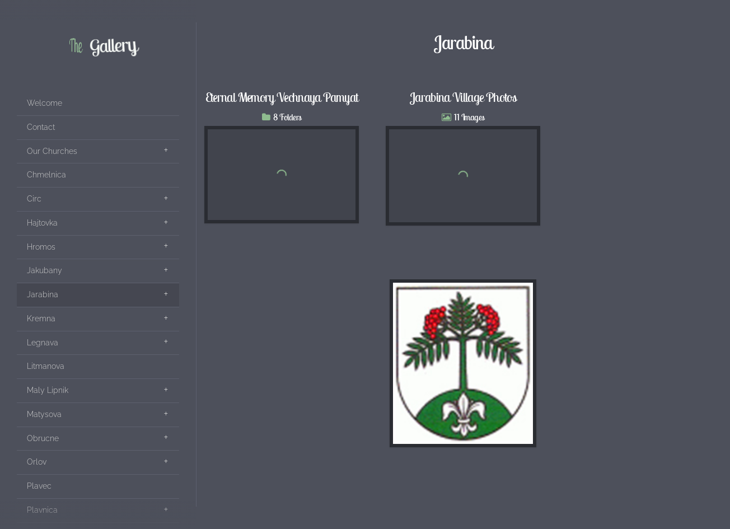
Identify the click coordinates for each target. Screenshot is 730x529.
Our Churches (52, 151)
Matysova (44, 414)
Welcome (44, 103)
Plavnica (42, 509)
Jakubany (44, 270)
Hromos (41, 246)
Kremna (41, 318)
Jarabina (42, 294)
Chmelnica (46, 174)
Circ (34, 198)
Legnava (42, 342)
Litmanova (45, 366)
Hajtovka (42, 222)
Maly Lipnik (47, 390)
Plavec (39, 485)
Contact (41, 127)
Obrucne (43, 438)
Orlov (36, 461)
